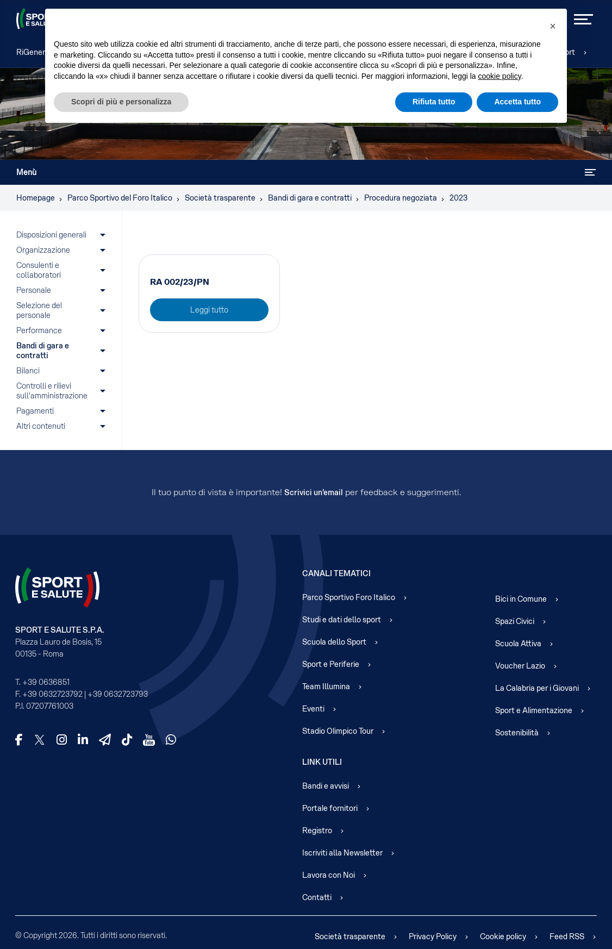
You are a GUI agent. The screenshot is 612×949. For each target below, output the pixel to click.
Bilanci (28, 371)
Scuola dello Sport (334, 642)
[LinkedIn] (83, 740)
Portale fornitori (330, 808)
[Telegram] (105, 740)
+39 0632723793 (118, 694)
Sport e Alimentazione (533, 710)
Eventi (313, 709)
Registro (317, 830)
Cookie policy (503, 936)
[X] (40, 740)
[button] (552, 26)
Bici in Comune (521, 599)
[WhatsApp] (171, 740)
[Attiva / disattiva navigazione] (590, 172)
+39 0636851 (46, 682)
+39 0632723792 (52, 694)
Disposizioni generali (51, 235)
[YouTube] (149, 740)
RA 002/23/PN (179, 282)
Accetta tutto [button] (517, 101)
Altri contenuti (40, 426)
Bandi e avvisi (325, 786)
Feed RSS (566, 936)
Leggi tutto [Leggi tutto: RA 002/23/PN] (209, 310)
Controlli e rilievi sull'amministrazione (52, 391)
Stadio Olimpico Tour (337, 731)
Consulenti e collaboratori (38, 270)
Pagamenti (35, 411)
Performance (40, 330)
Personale (33, 290)
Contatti (317, 897)
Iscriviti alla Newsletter (342, 853)
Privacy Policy (433, 936)
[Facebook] (19, 740)
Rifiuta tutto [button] (434, 101)
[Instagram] (62, 740)
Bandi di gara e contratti (43, 350)
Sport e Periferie (330, 664)
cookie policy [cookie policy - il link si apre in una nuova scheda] (499, 76)
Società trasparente (350, 936)
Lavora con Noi (328, 875)
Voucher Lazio (520, 666)
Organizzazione (43, 250)
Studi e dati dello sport (341, 620)
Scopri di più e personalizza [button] (121, 101)
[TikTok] (127, 740)
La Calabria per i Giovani (537, 688)
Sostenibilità (517, 733)
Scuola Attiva (518, 643)
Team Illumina (326, 686)
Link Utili (322, 762)
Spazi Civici (514, 621)
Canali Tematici (336, 573)
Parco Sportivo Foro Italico (348, 597)
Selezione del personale (40, 310)
